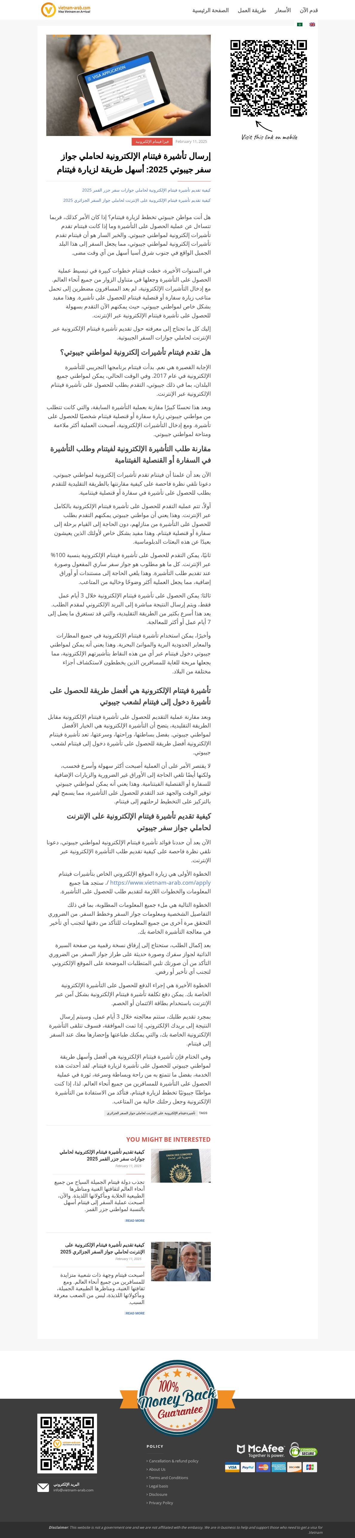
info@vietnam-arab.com (73, 1490)
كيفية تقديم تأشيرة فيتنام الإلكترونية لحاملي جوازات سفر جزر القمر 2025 (146, 190)
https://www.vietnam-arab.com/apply (160, 882)
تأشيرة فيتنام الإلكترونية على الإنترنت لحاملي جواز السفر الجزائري (151, 1113)
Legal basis (158, 1486)
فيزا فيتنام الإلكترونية (152, 141)
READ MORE (135, 1221)
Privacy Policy (161, 1502)
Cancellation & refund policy (174, 1461)
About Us (157, 1469)
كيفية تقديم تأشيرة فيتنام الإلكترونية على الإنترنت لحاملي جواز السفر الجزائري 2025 (137, 200)
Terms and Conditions (168, 1477)
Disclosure (158, 1494)
